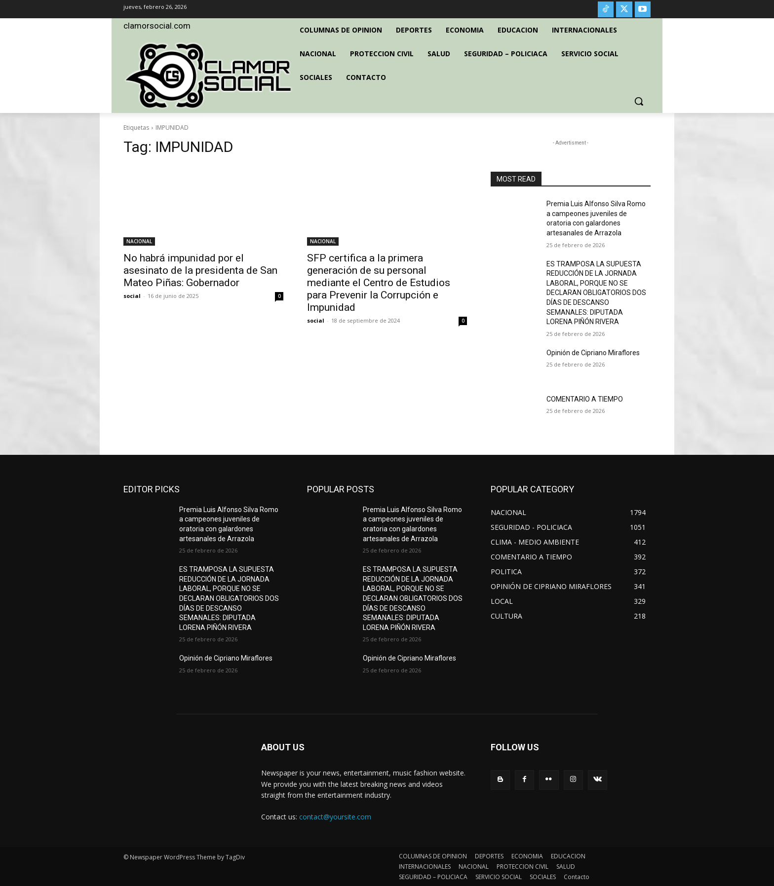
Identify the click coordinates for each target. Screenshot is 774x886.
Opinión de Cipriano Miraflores (593, 353)
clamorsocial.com (157, 26)
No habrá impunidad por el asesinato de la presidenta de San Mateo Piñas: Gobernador (200, 270)
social (132, 295)
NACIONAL (139, 241)
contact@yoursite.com (335, 816)
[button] (639, 101)
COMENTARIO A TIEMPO (584, 399)
